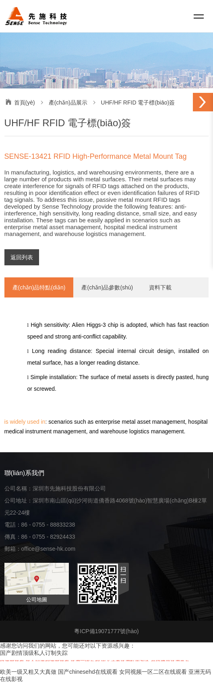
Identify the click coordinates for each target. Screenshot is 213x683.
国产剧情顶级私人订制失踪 (34, 653)
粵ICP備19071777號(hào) (106, 631)
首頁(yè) (24, 102)
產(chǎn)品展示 (68, 102)
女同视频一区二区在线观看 (153, 672)
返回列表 (21, 257)
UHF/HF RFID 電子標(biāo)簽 (138, 102)
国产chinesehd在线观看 (88, 672)
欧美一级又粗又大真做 (28, 672)
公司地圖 (36, 600)
